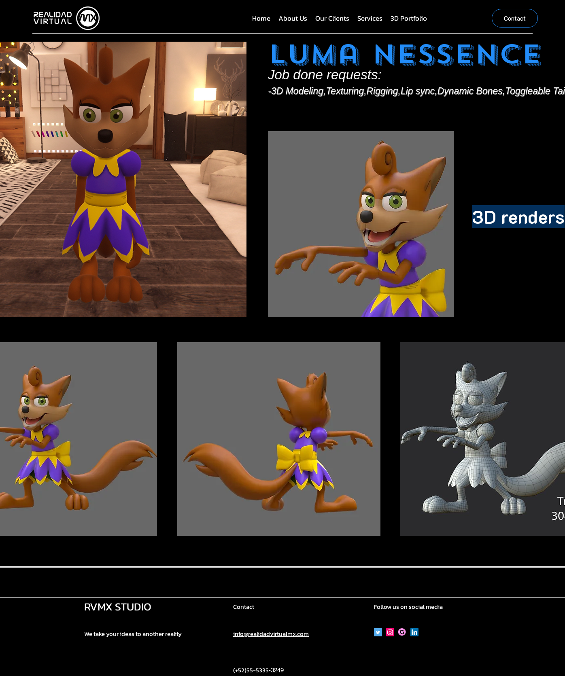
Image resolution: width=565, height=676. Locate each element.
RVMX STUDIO (117, 606)
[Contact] (515, 18)
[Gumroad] (402, 632)
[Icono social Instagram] (390, 632)
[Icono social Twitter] (378, 632)
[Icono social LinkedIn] (414, 632)
